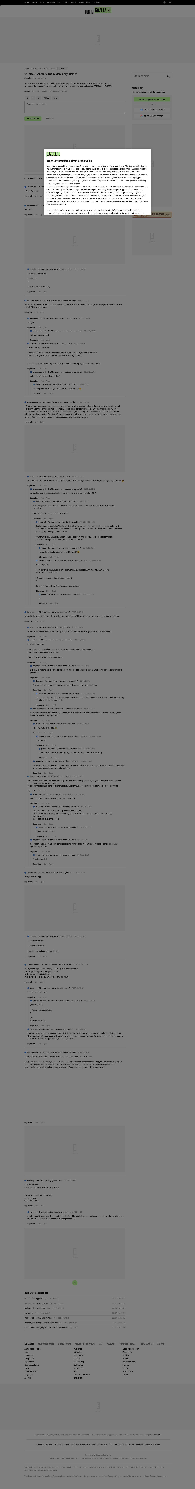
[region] (97, 181)
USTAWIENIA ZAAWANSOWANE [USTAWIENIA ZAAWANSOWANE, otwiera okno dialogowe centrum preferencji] (64, 209)
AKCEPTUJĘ (139, 209)
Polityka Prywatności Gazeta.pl (126, 201)
